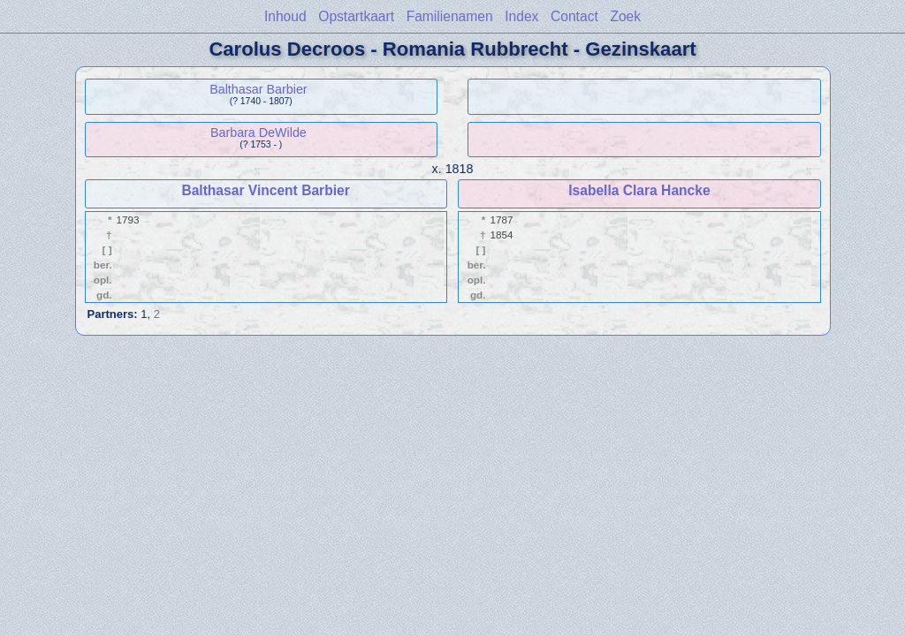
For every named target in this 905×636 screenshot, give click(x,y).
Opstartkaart (356, 16)
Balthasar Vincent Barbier (265, 190)
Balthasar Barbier (258, 89)
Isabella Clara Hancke (639, 190)
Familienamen (450, 16)
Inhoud (285, 16)
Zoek (625, 16)
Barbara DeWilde (258, 132)
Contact (574, 16)
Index (521, 16)
